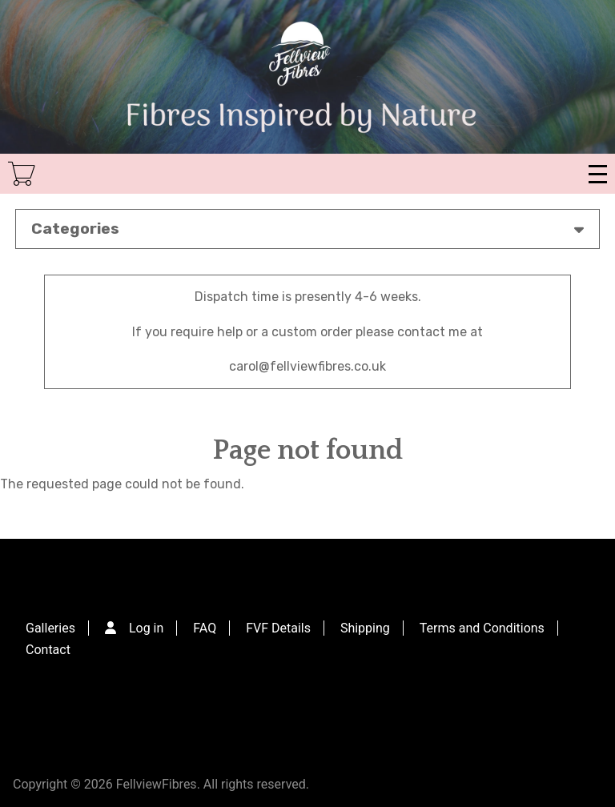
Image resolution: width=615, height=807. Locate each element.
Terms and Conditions (482, 628)
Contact (48, 649)
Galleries (50, 628)
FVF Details (278, 628)
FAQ (204, 628)
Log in (146, 628)
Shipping (365, 628)
